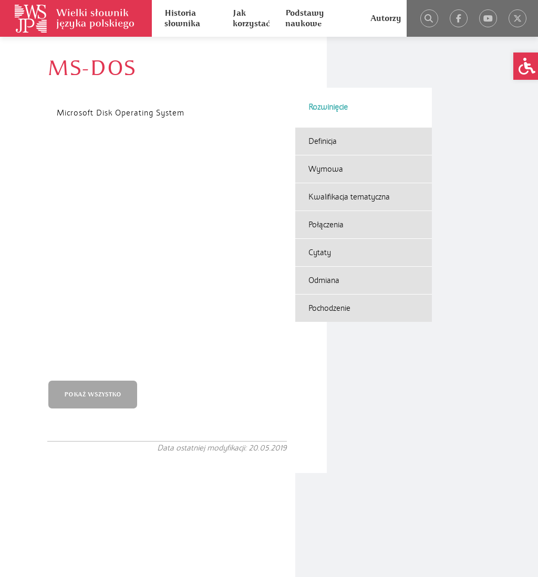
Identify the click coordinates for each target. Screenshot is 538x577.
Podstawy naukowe (304, 18)
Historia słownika (182, 18)
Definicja (322, 90)
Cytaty (319, 201)
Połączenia (326, 174)
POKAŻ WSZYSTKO (102, 171)
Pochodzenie (329, 257)
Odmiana (323, 229)
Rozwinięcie (328, 56)
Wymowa (325, 118)
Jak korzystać (251, 18)
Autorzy (385, 18)
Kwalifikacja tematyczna (349, 146)
